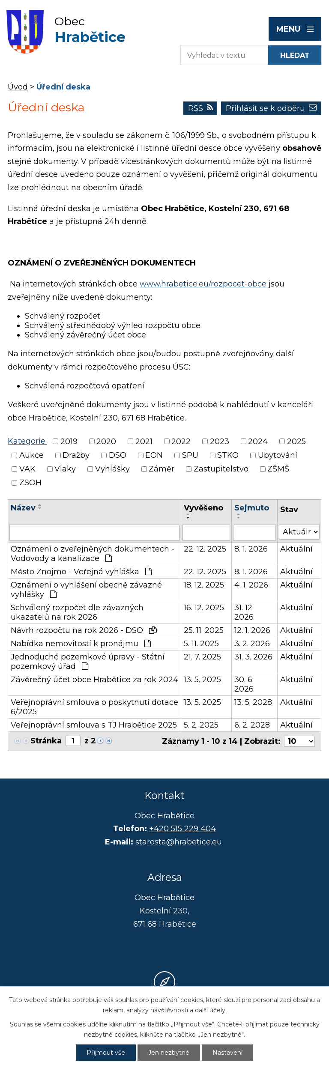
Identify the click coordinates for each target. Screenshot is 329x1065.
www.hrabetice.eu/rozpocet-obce (203, 284)
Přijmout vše (106, 1052)
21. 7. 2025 (202, 657)
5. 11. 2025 (201, 643)
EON (154, 455)
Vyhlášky (112, 469)
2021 (144, 441)
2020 (106, 441)
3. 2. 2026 (252, 643)
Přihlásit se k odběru (271, 108)
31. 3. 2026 (253, 657)
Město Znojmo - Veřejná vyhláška (81, 571)
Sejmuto (251, 508)
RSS (200, 108)
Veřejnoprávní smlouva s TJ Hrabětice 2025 (94, 725)
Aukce (31, 455)
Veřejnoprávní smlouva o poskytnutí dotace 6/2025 (94, 707)
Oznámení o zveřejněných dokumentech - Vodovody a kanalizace (92, 553)
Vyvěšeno (203, 508)
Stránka (46, 741)
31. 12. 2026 (244, 612)
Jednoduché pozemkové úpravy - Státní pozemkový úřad (87, 661)
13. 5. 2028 (253, 702)
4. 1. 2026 (251, 585)
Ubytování (277, 455)
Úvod (18, 87)
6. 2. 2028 (252, 725)
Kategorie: (27, 441)
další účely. (211, 1010)
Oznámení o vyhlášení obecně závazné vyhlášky (86, 589)
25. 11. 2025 (204, 630)
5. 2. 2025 (201, 725)
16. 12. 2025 (204, 607)
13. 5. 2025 (202, 679)
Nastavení (227, 1052)
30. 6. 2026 (244, 684)
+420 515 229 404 (182, 828)
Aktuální (296, 549)
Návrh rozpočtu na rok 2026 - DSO (84, 630)
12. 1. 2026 (252, 630)
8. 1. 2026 (251, 549)
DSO (117, 455)
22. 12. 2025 (205, 549)
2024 (258, 441)
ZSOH (30, 483)
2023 (219, 441)
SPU (190, 455)
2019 (69, 441)
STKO (228, 455)
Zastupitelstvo (221, 469)
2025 (296, 441)
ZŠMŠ (278, 469)
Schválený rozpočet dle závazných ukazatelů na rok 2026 (77, 612)
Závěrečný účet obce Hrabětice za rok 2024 (94, 679)
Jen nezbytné (168, 1052)
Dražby (76, 455)
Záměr (161, 469)
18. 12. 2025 (204, 585)
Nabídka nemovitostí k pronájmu (81, 643)
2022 (181, 441)
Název (23, 508)
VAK (27, 469)
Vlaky (65, 469)
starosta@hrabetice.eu (178, 842)
